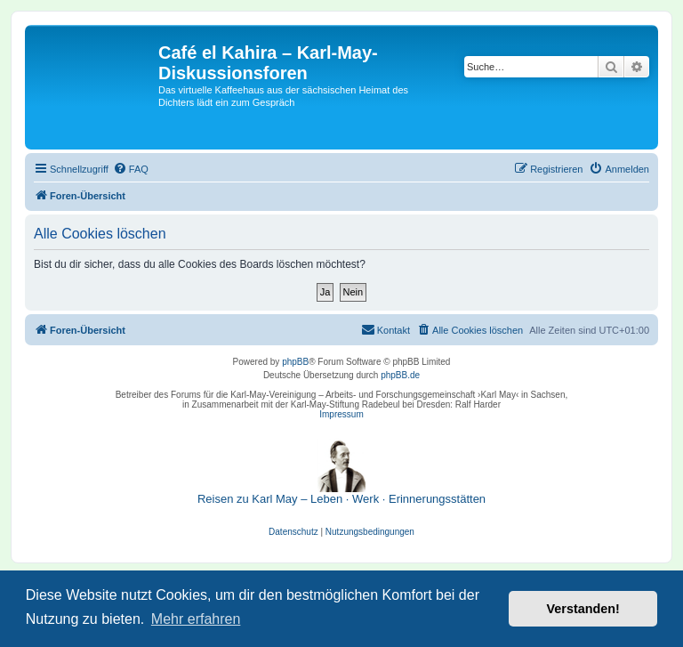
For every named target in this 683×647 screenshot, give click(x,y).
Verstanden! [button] (583, 609)
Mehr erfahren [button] (196, 619)
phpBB (295, 362)
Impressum (341, 414)
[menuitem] (131, 169)
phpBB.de (400, 375)
